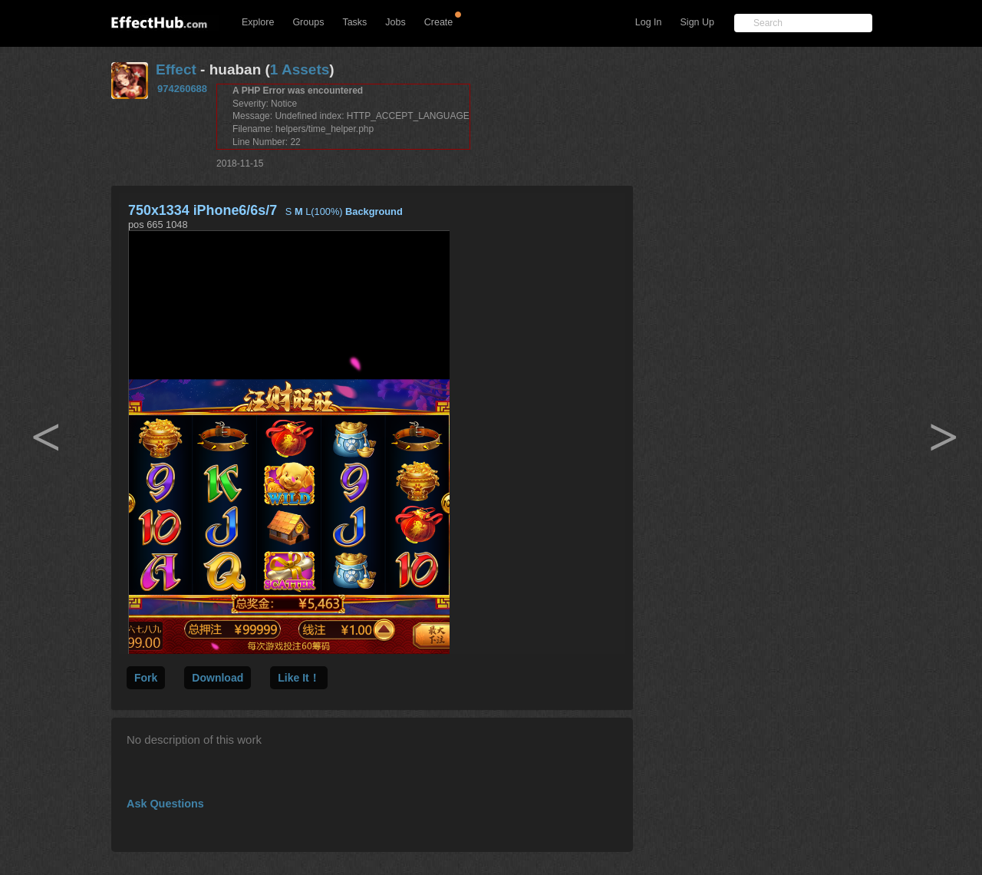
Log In (648, 22)
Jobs (395, 22)
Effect (176, 69)
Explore (258, 22)
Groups (308, 22)
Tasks (354, 22)
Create (438, 22)
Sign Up (697, 22)
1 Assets (299, 69)
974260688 (182, 88)
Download (217, 678)
